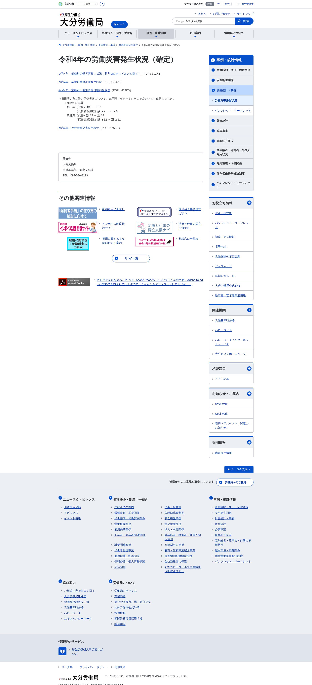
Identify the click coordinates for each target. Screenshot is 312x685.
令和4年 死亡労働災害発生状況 (78, 127)
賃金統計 (222, 120)
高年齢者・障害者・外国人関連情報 (183, 535)
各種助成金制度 (174, 510)
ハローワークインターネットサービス (232, 342)
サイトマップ (245, 13)
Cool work (221, 414)
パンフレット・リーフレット (233, 110)
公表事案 (222, 130)
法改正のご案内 (124, 505)
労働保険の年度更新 (227, 256)
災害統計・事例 (226, 90)
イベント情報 (72, 516)
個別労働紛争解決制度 (231, 173)
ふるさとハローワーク (78, 613)
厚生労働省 (248, 4)
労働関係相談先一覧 (76, 596)
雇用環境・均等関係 (229, 163)
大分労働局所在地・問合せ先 (132, 596)
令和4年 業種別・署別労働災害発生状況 (84, 90)
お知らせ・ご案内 (232, 394)
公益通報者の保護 (176, 559)
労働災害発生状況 (226, 100)
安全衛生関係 (225, 80)
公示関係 (120, 564)
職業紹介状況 (225, 141)
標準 (209, 4)
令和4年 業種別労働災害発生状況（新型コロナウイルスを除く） (99, 73)
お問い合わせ (221, 13)
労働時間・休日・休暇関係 (233, 70)
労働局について (125, 579)
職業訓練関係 (122, 542)
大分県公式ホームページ (230, 354)
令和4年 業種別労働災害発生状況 (80, 82)
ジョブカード (223, 266)
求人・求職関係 (174, 527)
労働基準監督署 (225, 321)
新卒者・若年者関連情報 (230, 295)
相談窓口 (232, 369)
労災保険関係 (173, 521)
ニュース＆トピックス (80, 498)
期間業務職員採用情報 (128, 613)
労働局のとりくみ (125, 585)
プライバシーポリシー (93, 662)
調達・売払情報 (225, 237)
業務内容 (120, 591)
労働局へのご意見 (235, 482)
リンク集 (67, 662)
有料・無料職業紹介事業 (180, 548)
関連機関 (232, 310)
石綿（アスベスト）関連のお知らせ (232, 426)
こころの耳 (222, 379)
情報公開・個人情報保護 (129, 559)
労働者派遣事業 (124, 548)
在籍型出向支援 (174, 542)
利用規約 (120, 662)
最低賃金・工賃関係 (126, 510)
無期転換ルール (225, 276)
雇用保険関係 (122, 527)
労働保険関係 (122, 521)
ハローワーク (223, 330)
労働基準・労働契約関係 (129, 516)
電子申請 (220, 246)
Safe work (221, 405)
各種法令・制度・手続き (131, 498)
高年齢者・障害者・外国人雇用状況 (233, 152)
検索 (246, 21)
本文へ (202, 13)
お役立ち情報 (232, 203)
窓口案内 (70, 579)
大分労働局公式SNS (227, 285)
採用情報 (232, 443)
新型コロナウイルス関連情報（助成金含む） (183, 567)
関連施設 (120, 619)
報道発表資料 (72, 505)
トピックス (71, 510)
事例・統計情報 (229, 60)
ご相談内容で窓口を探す (79, 585)
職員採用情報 (223, 454)
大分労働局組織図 (75, 591)
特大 (227, 4)
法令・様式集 (223, 213)
